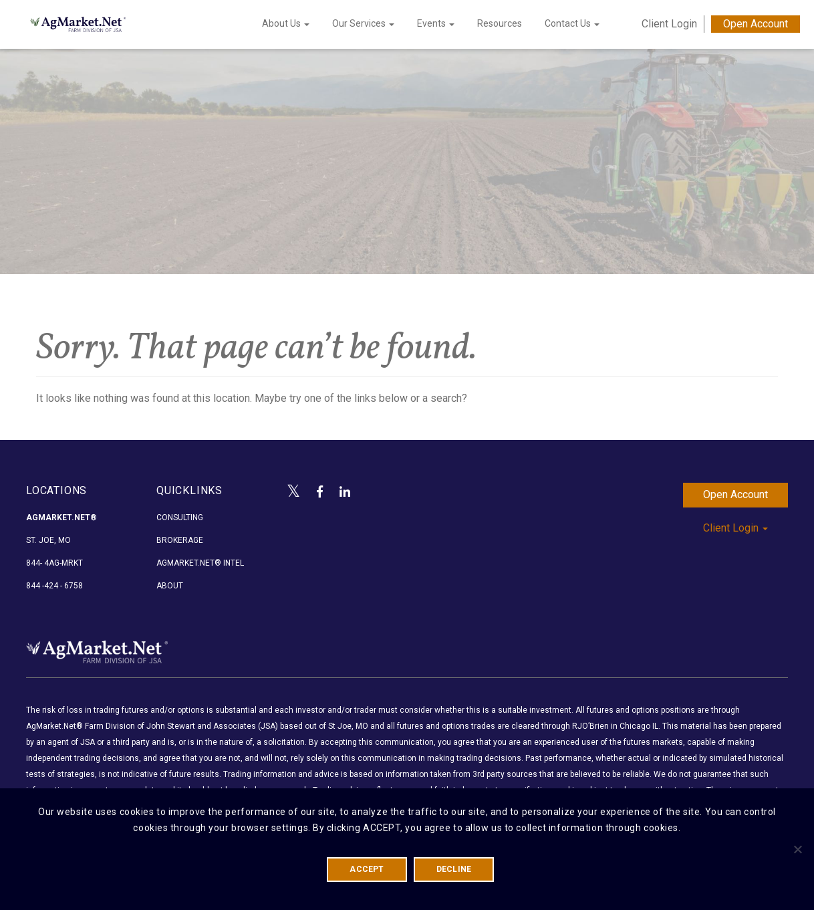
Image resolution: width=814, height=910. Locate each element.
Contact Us (572, 23)
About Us (285, 23)
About (169, 585)
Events (435, 23)
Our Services (363, 23)
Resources (499, 23)
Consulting (179, 517)
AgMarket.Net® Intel (200, 563)
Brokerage (179, 540)
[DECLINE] (797, 849)
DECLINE (454, 869)
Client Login (669, 23)
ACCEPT (367, 869)
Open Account (755, 23)
